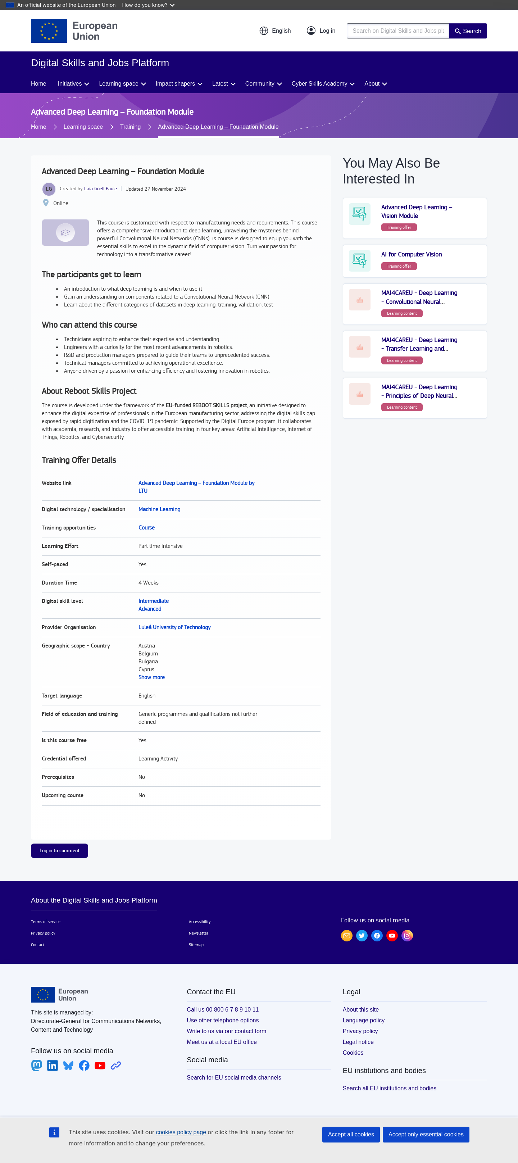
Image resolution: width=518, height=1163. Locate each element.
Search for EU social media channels (234, 1078)
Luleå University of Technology (174, 627)
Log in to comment (59, 851)
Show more (151, 677)
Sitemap (196, 944)
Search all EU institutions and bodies (390, 1088)
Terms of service (45, 921)
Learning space (118, 84)
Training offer (399, 227)
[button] (274, 31)
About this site (361, 1010)
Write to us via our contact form (226, 1031)
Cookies (353, 1053)
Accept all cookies (351, 1134)
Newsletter (198, 933)
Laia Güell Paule (100, 189)
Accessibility (200, 921)
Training (130, 127)
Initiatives (70, 84)
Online (60, 203)
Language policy (364, 1020)
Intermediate (153, 601)
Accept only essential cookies (426, 1134)
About (372, 84)
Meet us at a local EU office (221, 1042)
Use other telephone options (223, 1020)
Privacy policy (43, 933)
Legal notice (358, 1042)
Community (259, 84)
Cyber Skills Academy (319, 84)
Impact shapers (175, 84)
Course (146, 527)
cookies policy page (181, 1132)
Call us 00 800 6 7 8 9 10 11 (223, 1010)
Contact (37, 944)
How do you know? (148, 5)
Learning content (402, 313)
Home (38, 84)
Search (472, 31)
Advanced (149, 609)
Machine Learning (159, 509)
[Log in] (321, 31)
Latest (220, 84)
